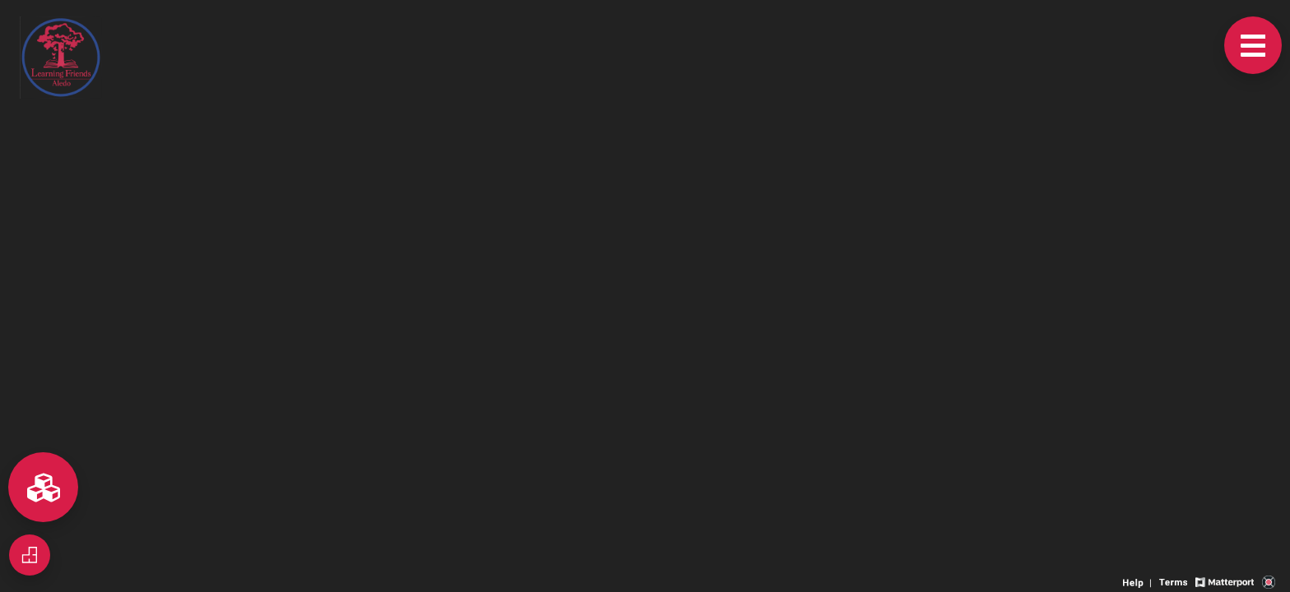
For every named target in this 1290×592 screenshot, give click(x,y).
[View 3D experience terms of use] (1174, 580)
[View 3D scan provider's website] (1268, 580)
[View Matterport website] (1224, 580)
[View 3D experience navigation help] (1139, 580)
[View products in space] (1253, 45)
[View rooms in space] (43, 487)
